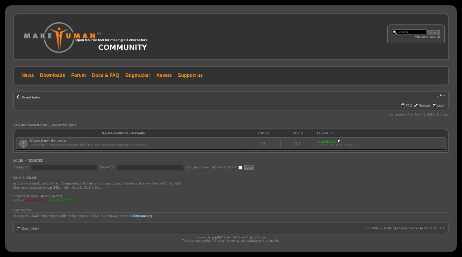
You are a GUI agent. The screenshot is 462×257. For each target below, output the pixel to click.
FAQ (409, 105)
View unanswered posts (30, 125)
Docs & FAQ (105, 75)
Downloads (52, 75)
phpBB (216, 237)
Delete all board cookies (399, 228)
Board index (31, 97)
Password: (107, 167)
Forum (78, 75)
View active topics (63, 125)
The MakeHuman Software (123, 133)
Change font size (441, 96)
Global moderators (61, 200)
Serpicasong (143, 216)
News (28, 75)
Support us (190, 75)
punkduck (328, 141)
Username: (21, 167)
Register (425, 105)
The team (373, 228)
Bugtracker (138, 75)
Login (441, 105)
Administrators (36, 200)
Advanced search (427, 36)
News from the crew (48, 141)
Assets (164, 75)
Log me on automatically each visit (215, 167)
